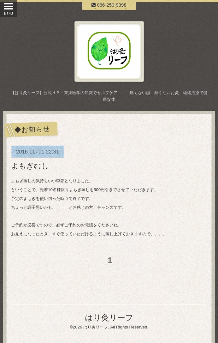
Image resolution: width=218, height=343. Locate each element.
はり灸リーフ (109, 317)
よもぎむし (30, 166)
